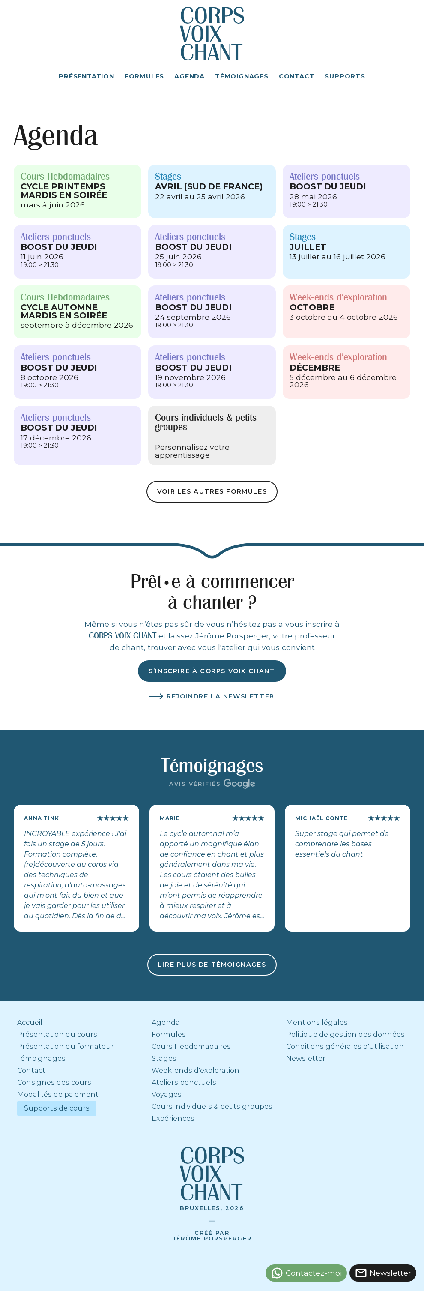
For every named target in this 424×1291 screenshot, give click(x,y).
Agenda (166, 1022)
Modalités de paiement (58, 1094)
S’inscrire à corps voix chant (212, 671)
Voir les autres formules (212, 491)
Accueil (29, 1022)
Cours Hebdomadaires (191, 1046)
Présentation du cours (57, 1034)
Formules (169, 1034)
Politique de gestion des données (345, 1034)
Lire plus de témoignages (212, 964)
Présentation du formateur (65, 1046)
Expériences (173, 1118)
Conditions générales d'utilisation (345, 1046)
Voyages (167, 1094)
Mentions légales (317, 1022)
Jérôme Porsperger (232, 635)
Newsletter (305, 1058)
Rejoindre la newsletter (221, 696)
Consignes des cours (54, 1082)
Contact (31, 1070)
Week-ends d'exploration (195, 1070)
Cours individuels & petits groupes (212, 1106)
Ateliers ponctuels (184, 1082)
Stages (164, 1058)
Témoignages (41, 1058)
